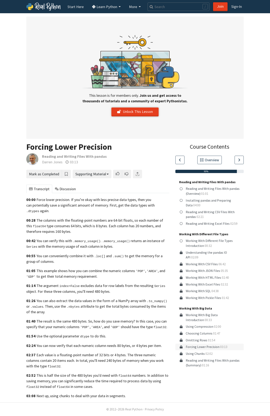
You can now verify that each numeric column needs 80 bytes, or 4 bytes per (94, 345)
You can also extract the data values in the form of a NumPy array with (101, 300)
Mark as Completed (44, 174)
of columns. (45, 261)
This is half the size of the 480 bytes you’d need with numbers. (91, 375)
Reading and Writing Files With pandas (74, 156)
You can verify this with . (68, 240)
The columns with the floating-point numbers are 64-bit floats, (85, 220)
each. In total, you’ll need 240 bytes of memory (103, 360)
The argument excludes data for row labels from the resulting (94, 285)
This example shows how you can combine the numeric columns (85, 270)
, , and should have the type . (123, 326)
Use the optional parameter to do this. (71, 336)
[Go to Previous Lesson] (179, 160)
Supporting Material (90, 174)
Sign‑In (236, 6)
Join (220, 6)
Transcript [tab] (39, 188)
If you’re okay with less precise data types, (104, 199)
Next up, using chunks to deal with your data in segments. (81, 395)
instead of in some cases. (66, 386)
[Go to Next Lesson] (239, 160)
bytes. (108, 246)
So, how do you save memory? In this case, (121, 321)
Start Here (76, 6)
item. (158, 345)
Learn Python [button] (105, 6)
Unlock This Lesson (135, 111)
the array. (38, 312)
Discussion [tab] (65, 188)
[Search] (178, 6)
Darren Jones (52, 162)
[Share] (137, 174)
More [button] (133, 6)
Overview (209, 160)
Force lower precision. (53, 199)
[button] (117, 174)
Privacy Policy (154, 409)
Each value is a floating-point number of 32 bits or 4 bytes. (81, 355)
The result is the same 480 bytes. (61, 321)
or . (35, 306)
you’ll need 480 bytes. (93, 291)
